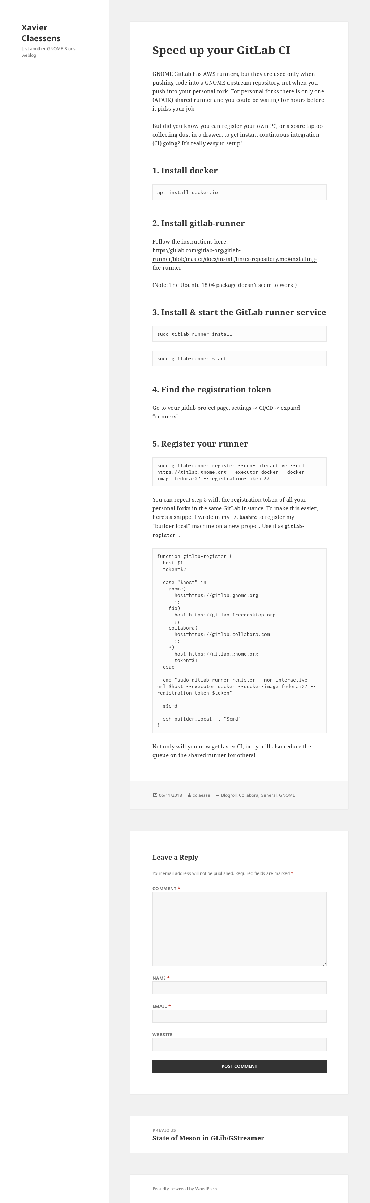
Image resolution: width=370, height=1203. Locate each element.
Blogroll (229, 795)
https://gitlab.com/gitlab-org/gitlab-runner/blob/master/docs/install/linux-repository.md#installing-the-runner (234, 258)
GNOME (287, 795)
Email (161, 1006)
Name (161, 978)
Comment (166, 888)
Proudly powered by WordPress (184, 1189)
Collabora (248, 795)
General (269, 795)
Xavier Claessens (41, 32)
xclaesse (201, 795)
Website (162, 1034)
